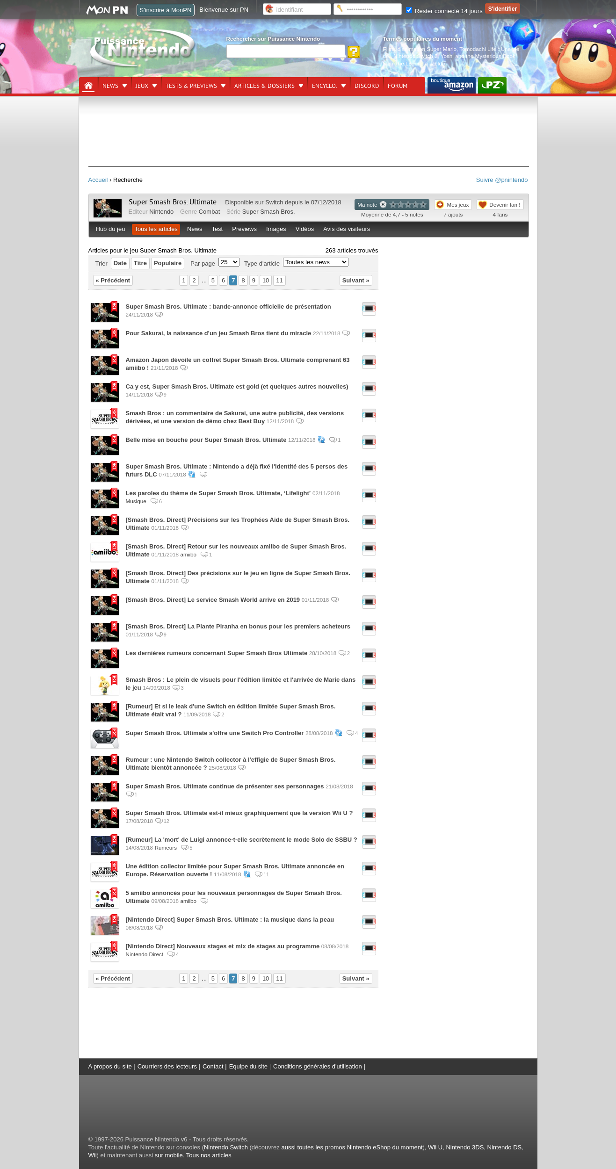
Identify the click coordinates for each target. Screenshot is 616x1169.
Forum (397, 86)
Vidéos (305, 228)
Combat (209, 211)
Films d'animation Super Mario (420, 49)
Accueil (98, 179)
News (110, 86)
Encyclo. (324, 86)
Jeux (142, 86)
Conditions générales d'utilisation (317, 1066)
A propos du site (110, 1066)
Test (217, 228)
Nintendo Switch (226, 1147)
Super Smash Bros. (268, 211)
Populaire (167, 263)
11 (279, 280)
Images (276, 228)
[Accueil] (88, 85)
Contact (213, 1066)
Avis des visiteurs (346, 228)
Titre (140, 263)
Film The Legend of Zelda (414, 63)
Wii (92, 1155)
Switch (274, 202)
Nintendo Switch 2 (415, 56)
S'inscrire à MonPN (166, 10)
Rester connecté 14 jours (444, 10)
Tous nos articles (209, 1155)
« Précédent (113, 280)
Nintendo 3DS (465, 1147)
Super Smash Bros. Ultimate (173, 202)
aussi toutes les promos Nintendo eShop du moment (351, 1147)
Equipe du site (248, 1066)
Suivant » (356, 280)
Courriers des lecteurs (167, 1066)
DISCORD (367, 86)
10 (265, 280)
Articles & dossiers (264, 86)
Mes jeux (458, 205)
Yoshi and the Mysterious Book (478, 56)
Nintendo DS (504, 1147)
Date (120, 263)
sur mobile (169, 1155)
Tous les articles (155, 228)
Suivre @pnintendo (502, 179)
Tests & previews (191, 86)
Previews (244, 228)
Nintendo (161, 211)
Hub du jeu (110, 228)
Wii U (435, 1147)
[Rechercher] (285, 51)
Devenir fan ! (504, 205)
